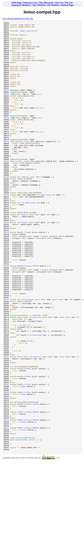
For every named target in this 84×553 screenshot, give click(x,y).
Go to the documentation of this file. (18, 18)
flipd (26, 274)
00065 (6, 137)
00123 (6, 262)
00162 (6, 355)
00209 (6, 466)
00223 (6, 499)
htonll (27, 481)
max (17, 137)
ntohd (26, 447)
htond (26, 438)
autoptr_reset (21, 165)
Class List (59, 3)
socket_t (32, 523)
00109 (6, 229)
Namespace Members (20, 5)
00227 (6, 509)
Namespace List (30, 3)
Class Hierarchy (46, 3)
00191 (6, 424)
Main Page (16, 3)
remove (24, 208)
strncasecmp (27, 355)
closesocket (20, 523)
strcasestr (34, 376)
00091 (6, 189)
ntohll (27, 490)
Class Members (39, 5)
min (17, 108)
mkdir (23, 253)
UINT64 (20, 315)
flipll (27, 315)
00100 (6, 208)
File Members (53, 5)
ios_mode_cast (43, 229)
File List (68, 3)
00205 (6, 457)
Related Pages (67, 5)
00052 (6, 108)
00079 (6, 165)
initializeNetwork (24, 521)
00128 (6, 274)
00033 (6, 68)
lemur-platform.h (28, 33)
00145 (6, 315)
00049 (6, 104)
